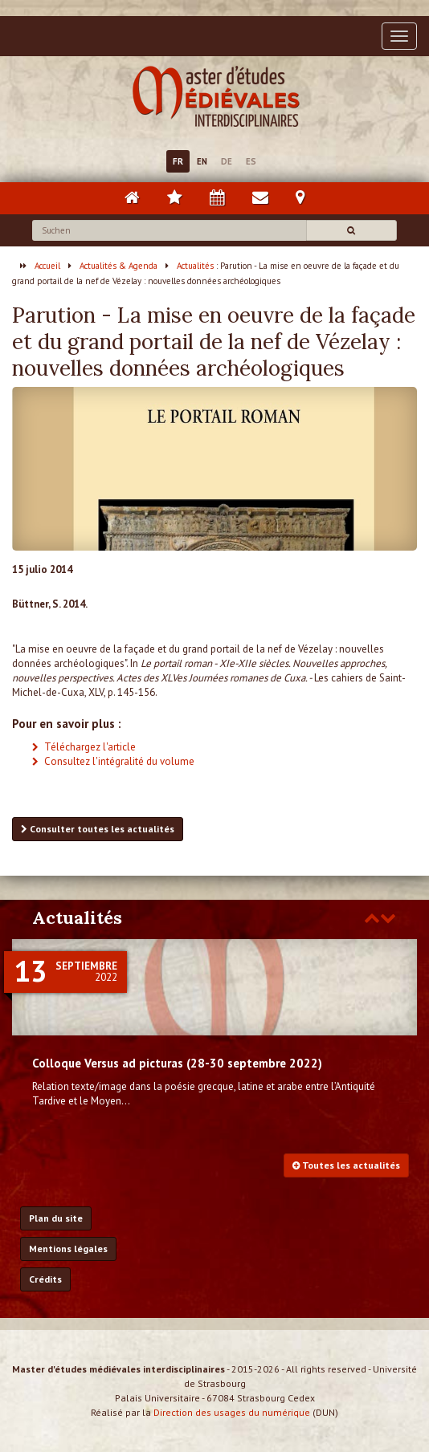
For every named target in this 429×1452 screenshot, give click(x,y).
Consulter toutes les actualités (97, 829)
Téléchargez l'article (90, 747)
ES (251, 161)
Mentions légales (68, 1249)
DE (226, 161)
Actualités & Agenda (118, 265)
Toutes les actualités (346, 1165)
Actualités (195, 265)
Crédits (45, 1279)
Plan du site (56, 1218)
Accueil (47, 265)
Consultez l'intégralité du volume (119, 761)
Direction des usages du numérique (231, 1412)
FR (178, 161)
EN (202, 161)
